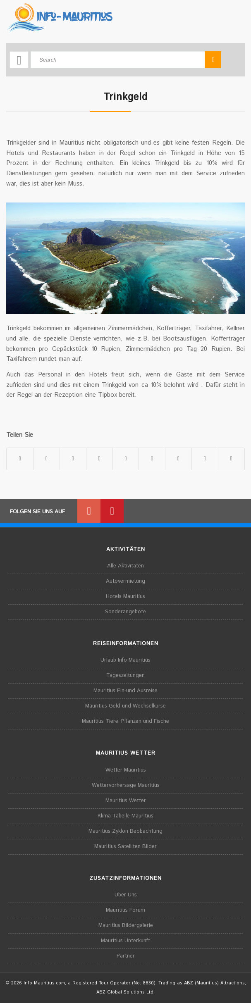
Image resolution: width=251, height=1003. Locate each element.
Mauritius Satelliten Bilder (125, 847)
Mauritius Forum (125, 910)
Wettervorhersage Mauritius (126, 785)
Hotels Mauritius (125, 596)
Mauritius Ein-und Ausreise (125, 691)
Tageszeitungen (125, 675)
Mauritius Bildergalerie (125, 925)
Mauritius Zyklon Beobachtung (125, 831)
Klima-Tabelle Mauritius (125, 816)
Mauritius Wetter (125, 801)
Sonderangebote (125, 612)
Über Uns (126, 895)
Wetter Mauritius (125, 770)
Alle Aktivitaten (125, 566)
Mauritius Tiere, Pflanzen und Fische (125, 721)
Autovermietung (125, 581)
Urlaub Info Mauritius (125, 660)
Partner (126, 956)
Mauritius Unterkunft (125, 941)
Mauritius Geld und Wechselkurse (125, 706)
